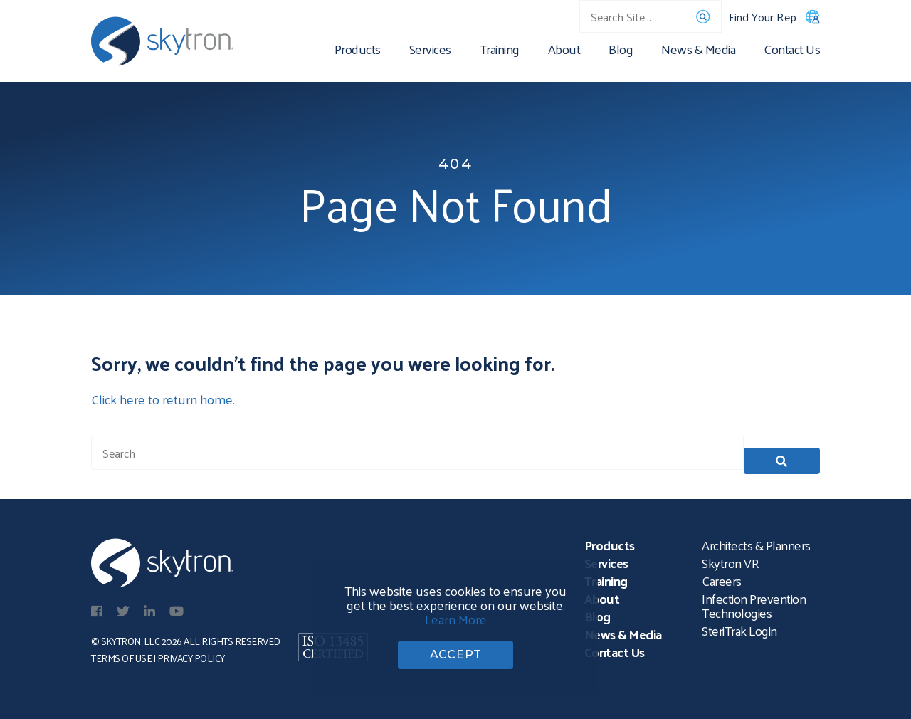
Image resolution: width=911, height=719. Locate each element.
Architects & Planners (756, 540)
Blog (621, 52)
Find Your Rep (774, 16)
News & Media (698, 52)
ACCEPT (456, 651)
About (564, 52)
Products (358, 52)
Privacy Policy (191, 654)
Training (500, 52)
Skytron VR (730, 558)
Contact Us (792, 52)
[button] (782, 452)
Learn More (456, 612)
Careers (722, 576)
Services (430, 52)
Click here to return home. (163, 399)
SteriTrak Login (739, 626)
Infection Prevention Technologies (754, 601)
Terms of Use (121, 654)
